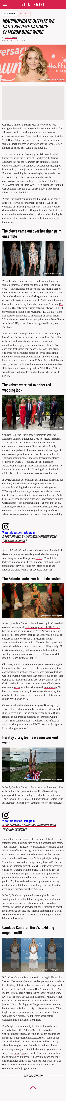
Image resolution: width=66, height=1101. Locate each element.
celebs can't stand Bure (25, 147)
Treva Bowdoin (11, 37)
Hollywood (24, 13)
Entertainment (9, 13)
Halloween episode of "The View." (42, 627)
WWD (33, 184)
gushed (6, 1060)
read (17, 498)
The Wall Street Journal (33, 442)
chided (39, 558)
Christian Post (43, 642)
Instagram (29, 850)
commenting (50, 687)
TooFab (55, 869)
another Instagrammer (30, 502)
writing (54, 356)
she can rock (28, 165)
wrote (15, 352)
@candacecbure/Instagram (51, 427)
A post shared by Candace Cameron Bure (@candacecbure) (29, 538)
